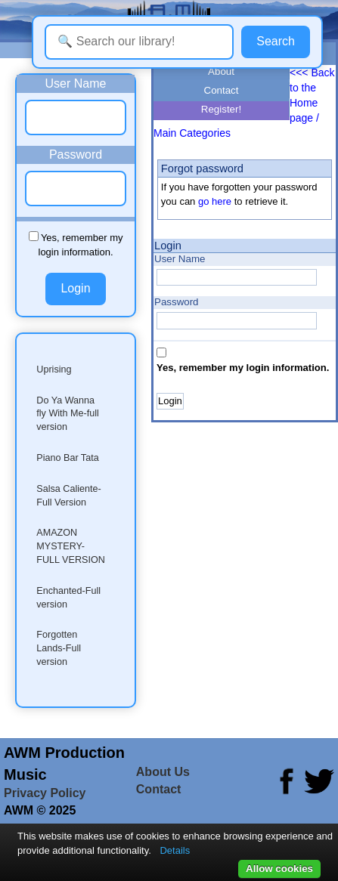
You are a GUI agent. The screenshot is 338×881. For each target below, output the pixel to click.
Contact (221, 90)
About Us (163, 771)
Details (175, 850)
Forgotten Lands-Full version (58, 648)
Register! (221, 109)
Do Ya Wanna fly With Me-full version (67, 414)
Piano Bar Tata (67, 458)
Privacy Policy (45, 793)
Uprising (53, 369)
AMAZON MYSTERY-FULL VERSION (70, 546)
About (221, 71)
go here (214, 201)
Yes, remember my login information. (243, 367)
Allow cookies (279, 868)
